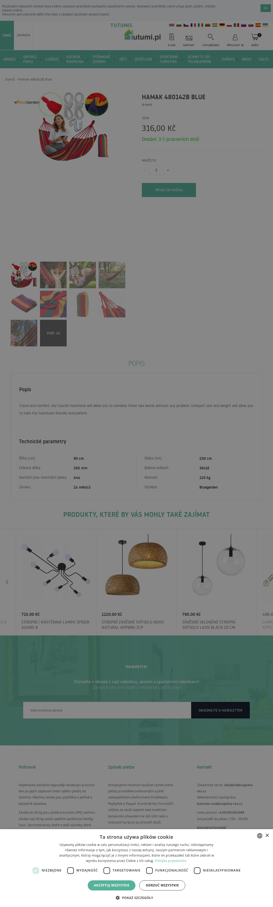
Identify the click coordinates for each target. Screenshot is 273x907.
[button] (136, 897)
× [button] (267, 836)
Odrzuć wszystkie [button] (162, 885)
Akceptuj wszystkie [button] (111, 885)
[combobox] (259, 835)
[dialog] (136, 868)
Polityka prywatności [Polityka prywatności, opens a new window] (171, 860)
